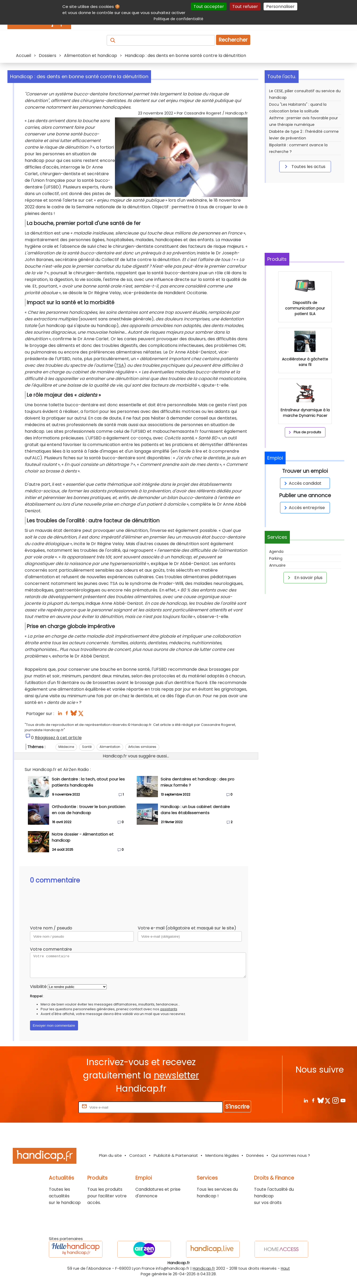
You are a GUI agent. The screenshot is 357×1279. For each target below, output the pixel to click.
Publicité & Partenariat (176, 1155)
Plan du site (110, 1155)
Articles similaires (142, 746)
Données (255, 1155)
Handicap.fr (204, 1268)
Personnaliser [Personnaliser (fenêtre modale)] (280, 6)
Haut (285, 1268)
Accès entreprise (303, 507)
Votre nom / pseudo (51, 928)
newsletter (176, 1075)
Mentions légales (222, 1155)
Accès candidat (301, 483)
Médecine (66, 746)
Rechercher (233, 39)
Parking (275, 558)
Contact (137, 1155)
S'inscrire (237, 1106)
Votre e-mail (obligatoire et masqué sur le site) (187, 928)
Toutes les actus (304, 166)
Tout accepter (208, 6)
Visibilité (38, 986)
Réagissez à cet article (58, 738)
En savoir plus (304, 577)
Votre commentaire (51, 949)
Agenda (276, 551)
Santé (87, 746)
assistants (168, 1009)
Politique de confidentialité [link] (178, 18)
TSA (120, 365)
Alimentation (110, 746)
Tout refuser (245, 6)
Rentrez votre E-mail (56, 1107)
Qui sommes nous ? (290, 1155)
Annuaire (277, 565)
